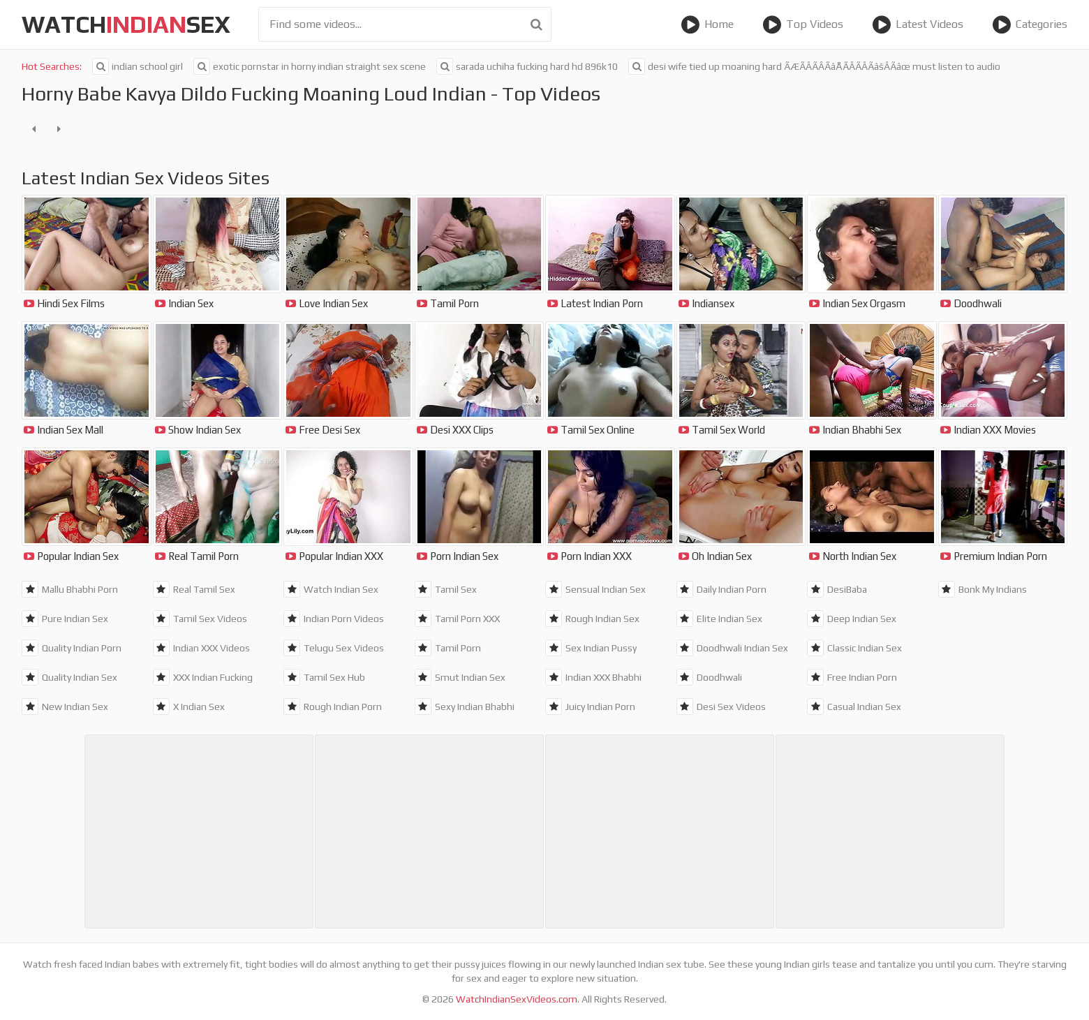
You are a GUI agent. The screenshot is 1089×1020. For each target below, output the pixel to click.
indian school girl (137, 66)
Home (707, 24)
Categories (1029, 24)
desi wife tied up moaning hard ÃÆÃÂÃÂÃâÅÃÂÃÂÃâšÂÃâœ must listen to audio (814, 66)
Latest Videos (917, 24)
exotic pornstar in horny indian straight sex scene (309, 66)
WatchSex (126, 24)
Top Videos (802, 24)
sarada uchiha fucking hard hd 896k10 (527, 66)
